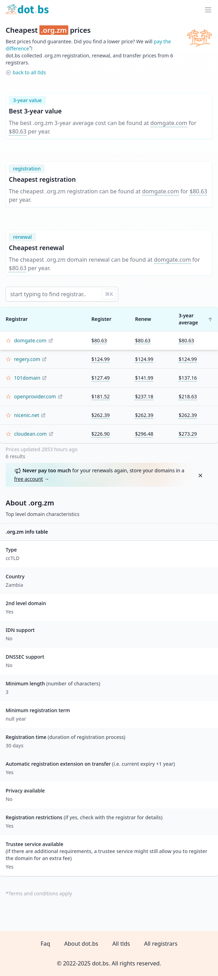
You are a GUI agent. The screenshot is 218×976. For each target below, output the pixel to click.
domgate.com (168, 123)
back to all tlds (29, 72)
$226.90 (101, 433)
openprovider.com (35, 396)
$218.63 (188, 396)
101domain (27, 377)
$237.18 (144, 396)
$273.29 (188, 433)
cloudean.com (30, 433)
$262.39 (101, 415)
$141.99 (144, 377)
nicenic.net (26, 415)
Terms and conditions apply (40, 893)
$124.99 (101, 359)
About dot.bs (81, 943)
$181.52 (101, 396)
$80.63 (17, 131)
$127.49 (101, 377)
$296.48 (144, 433)
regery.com (27, 359)
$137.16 (188, 377)
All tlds (121, 943)
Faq (45, 943)
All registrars (160, 943)
